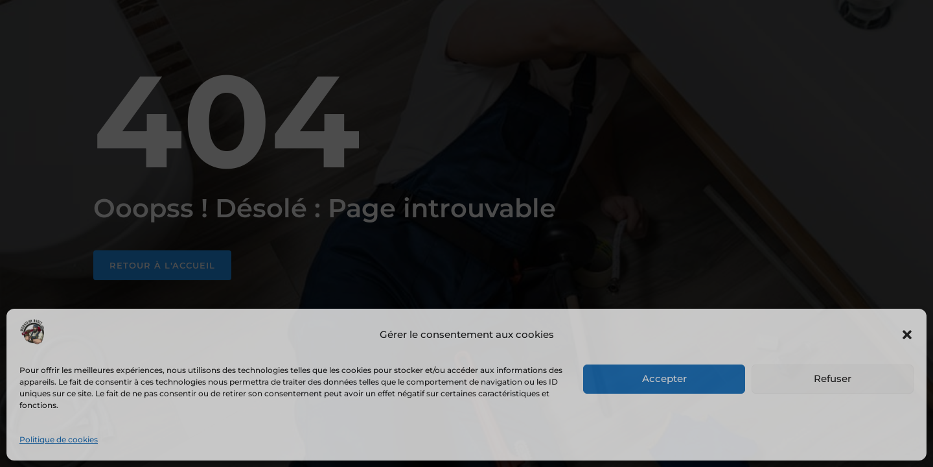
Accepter (664, 378)
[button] (907, 334)
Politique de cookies (58, 439)
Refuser (832, 378)
